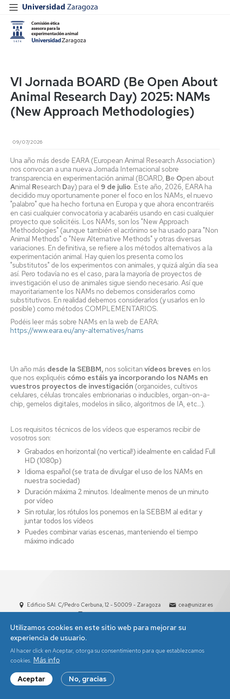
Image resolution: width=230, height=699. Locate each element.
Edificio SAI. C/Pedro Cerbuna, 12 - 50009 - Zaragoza (94, 604)
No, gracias (88, 683)
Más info (46, 664)
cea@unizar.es (195, 604)
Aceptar (31, 683)
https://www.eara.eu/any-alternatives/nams (76, 330)
